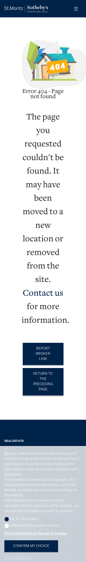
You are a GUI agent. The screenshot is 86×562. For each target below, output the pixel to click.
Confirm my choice (31, 546)
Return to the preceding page (43, 381)
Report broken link (43, 354)
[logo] (26, 8)
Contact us (43, 293)
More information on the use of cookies (35, 533)
